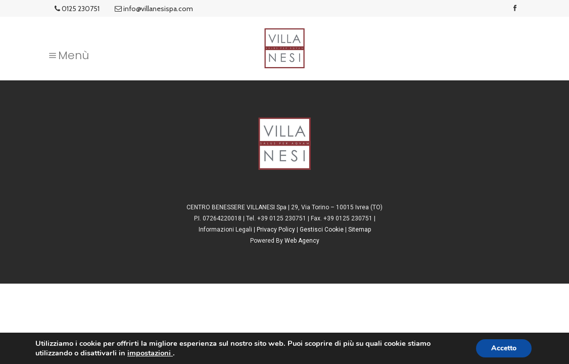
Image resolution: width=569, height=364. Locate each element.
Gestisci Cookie (322, 229)
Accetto (503, 348)
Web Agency (301, 240)
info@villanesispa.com (154, 8)
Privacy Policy (276, 229)
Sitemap (359, 229)
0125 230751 (77, 8)
